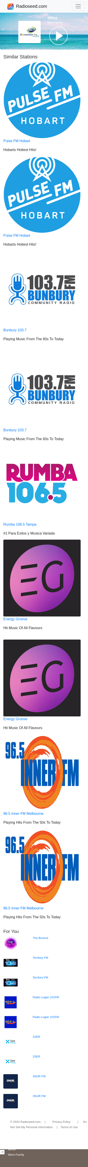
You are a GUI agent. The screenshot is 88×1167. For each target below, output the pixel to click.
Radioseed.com (31, 7)
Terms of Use (69, 1127)
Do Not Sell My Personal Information (48, 1124)
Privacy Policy (61, 1121)
